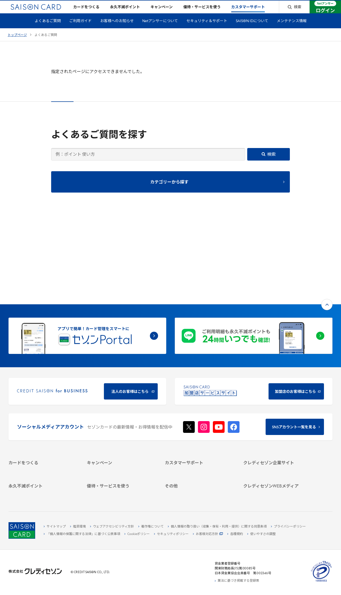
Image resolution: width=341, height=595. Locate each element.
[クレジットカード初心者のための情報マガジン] (276, 453)
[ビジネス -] (276, 407)
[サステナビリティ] (276, 413)
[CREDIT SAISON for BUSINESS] (87, 314)
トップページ (17, 43)
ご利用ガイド (80, 29)
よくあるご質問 (48, 29)
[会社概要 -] (276, 401)
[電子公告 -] (276, 426)
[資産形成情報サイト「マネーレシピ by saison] (276, 464)
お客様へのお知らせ (117, 29)
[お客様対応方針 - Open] (208, 534)
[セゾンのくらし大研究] (276, 473)
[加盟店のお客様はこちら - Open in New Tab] (253, 314)
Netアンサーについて (160, 29)
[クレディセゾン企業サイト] (276, 395)
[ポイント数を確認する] (42, 492)
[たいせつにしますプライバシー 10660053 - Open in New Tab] (321, 582)
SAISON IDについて (252, 29)
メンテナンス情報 (292, 29)
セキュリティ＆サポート (206, 29)
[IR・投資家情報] (276, 419)
